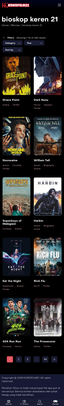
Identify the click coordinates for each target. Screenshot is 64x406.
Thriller (16, 105)
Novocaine (10, 160)
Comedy (16, 165)
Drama (6, 105)
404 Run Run (12, 341)
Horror (37, 105)
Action (6, 165)
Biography (49, 165)
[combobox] (13, 42)
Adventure (8, 286)
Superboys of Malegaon (12, 222)
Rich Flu (39, 281)
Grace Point (11, 99)
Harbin (38, 220)
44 (45, 359)
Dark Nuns (41, 99)
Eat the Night (12, 281)
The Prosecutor (44, 341)
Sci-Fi (37, 286)
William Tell (42, 160)
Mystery (48, 105)
